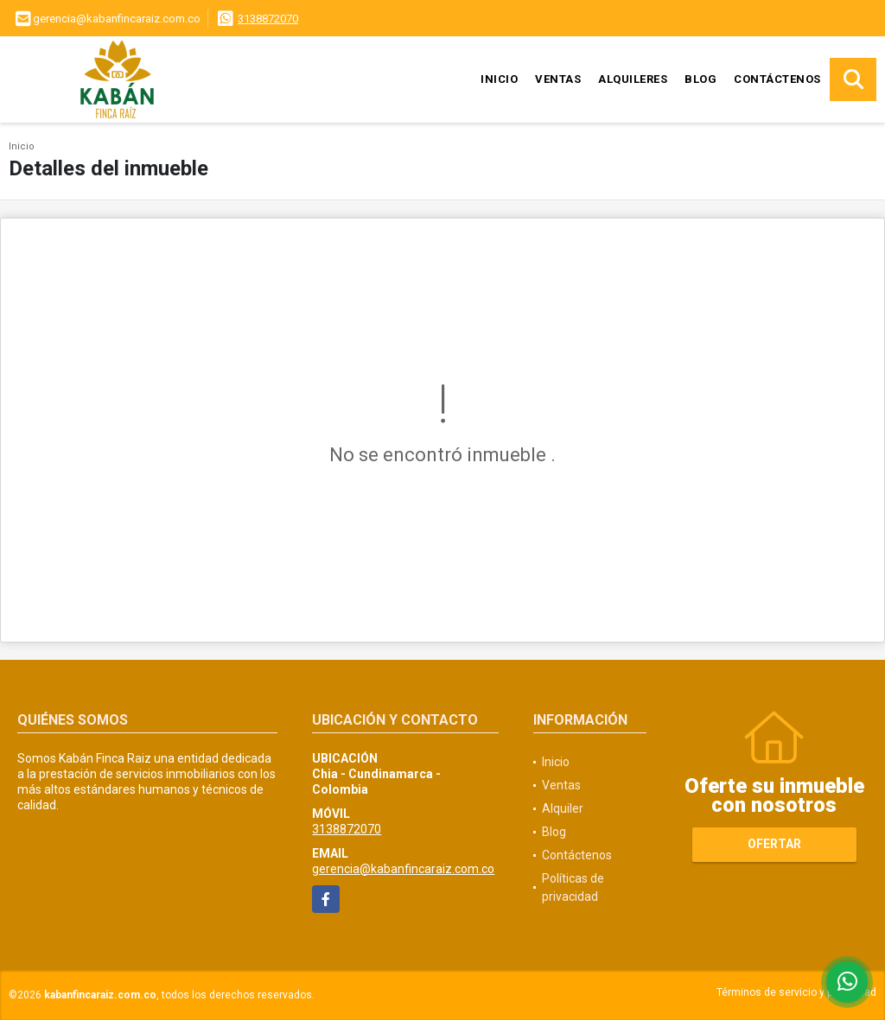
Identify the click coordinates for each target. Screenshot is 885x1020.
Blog (700, 79)
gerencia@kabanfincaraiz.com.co (403, 869)
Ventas (558, 79)
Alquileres (632, 79)
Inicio (499, 79)
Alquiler (562, 808)
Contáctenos (777, 79)
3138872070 (268, 18)
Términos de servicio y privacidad (796, 992)
